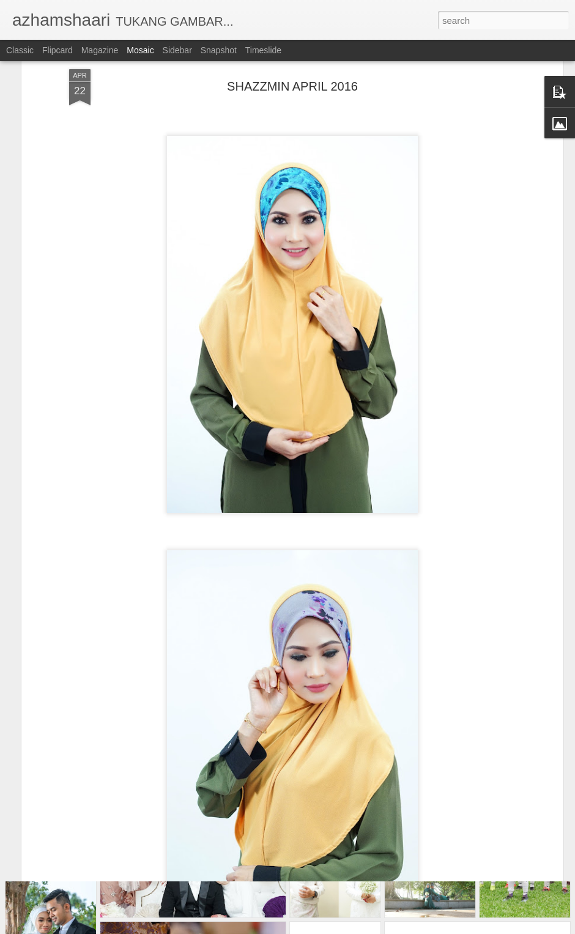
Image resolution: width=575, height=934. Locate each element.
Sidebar (177, 50)
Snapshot (219, 50)
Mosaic (140, 50)
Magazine (100, 50)
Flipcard (57, 50)
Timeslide (263, 50)
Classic (20, 50)
